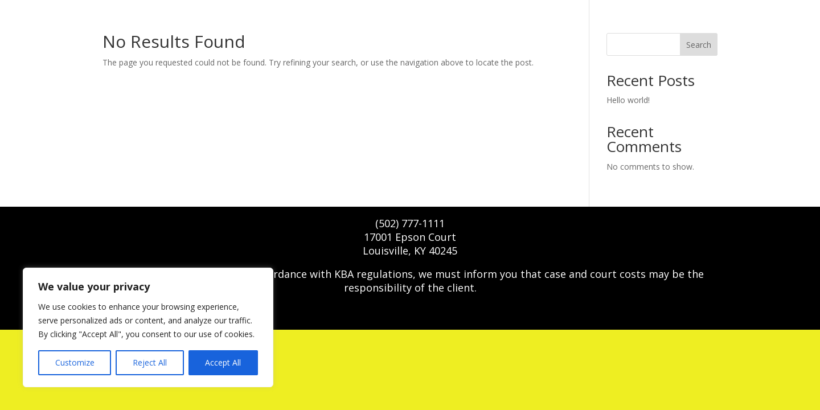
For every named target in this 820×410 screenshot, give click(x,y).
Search (698, 44)
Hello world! (628, 100)
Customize (75, 362)
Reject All (150, 362)
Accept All (223, 362)
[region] (148, 327)
